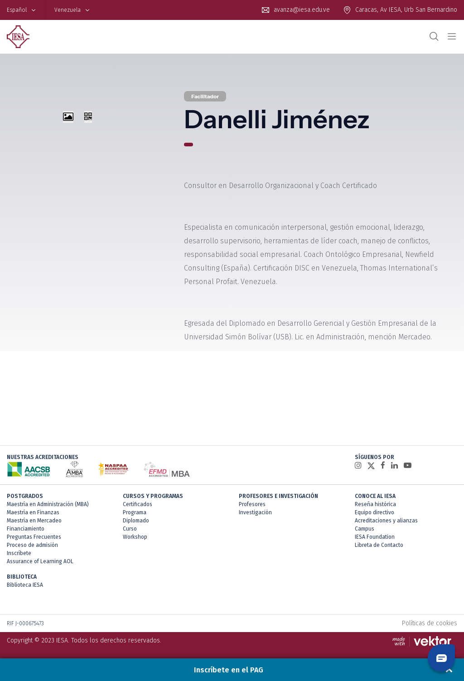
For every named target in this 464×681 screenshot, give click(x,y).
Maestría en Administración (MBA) (48, 504)
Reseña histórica (375, 504)
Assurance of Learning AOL (40, 561)
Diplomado (136, 520)
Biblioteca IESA (25, 585)
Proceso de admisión (32, 545)
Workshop (135, 537)
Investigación (255, 512)
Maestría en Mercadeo (34, 520)
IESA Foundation (375, 537)
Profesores (252, 504)
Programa (134, 512)
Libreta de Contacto (379, 545)
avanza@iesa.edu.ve (302, 10)
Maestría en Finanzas (33, 512)
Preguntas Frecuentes (34, 537)
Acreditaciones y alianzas (386, 520)
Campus (364, 529)
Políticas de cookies (429, 623)
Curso (130, 529)
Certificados (137, 504)
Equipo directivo (374, 512)
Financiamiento (25, 529)
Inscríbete (19, 553)
